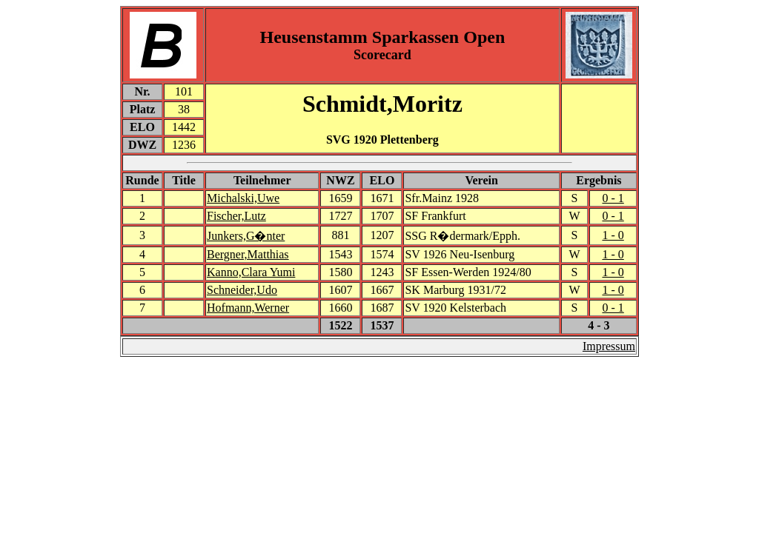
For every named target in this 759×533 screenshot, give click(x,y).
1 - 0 (612, 235)
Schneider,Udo (242, 290)
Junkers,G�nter (246, 235)
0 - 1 (612, 198)
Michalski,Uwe (243, 198)
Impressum (609, 346)
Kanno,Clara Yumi (251, 272)
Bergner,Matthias (248, 254)
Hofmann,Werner (248, 307)
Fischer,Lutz (236, 215)
